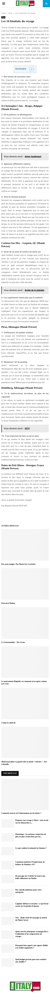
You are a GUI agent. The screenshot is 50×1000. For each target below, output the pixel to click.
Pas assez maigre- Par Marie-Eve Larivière (18, 564)
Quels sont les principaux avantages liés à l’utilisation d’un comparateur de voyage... (31, 934)
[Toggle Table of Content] (30, 69)
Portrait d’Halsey (8, 603)
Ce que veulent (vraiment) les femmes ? (31, 848)
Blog (3, 17)
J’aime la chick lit (8, 723)
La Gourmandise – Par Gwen (13, 642)
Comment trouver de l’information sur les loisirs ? (21, 813)
